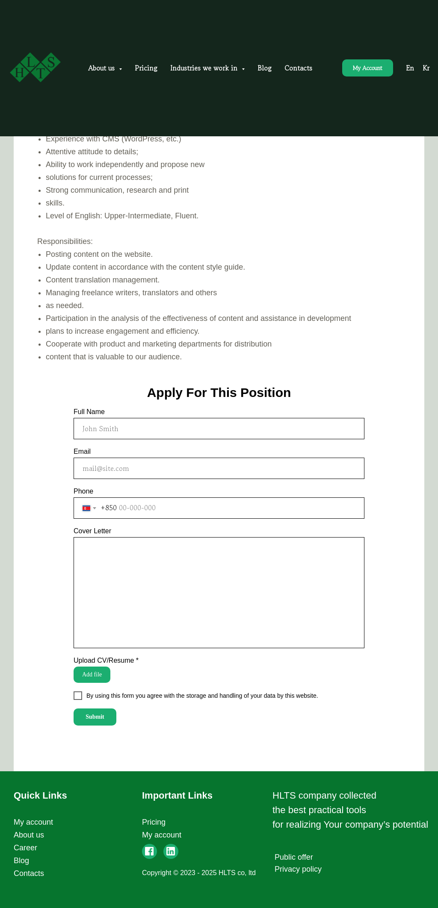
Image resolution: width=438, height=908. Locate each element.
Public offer (294, 857)
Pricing (146, 68)
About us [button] (102, 68)
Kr (426, 68)
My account (33, 822)
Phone (83, 491)
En (410, 68)
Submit (95, 717)
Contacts (298, 68)
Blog (264, 68)
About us (29, 835)
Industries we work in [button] (205, 68)
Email (82, 451)
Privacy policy (298, 869)
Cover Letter (92, 531)
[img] (170, 851)
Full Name (89, 411)
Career (25, 847)
